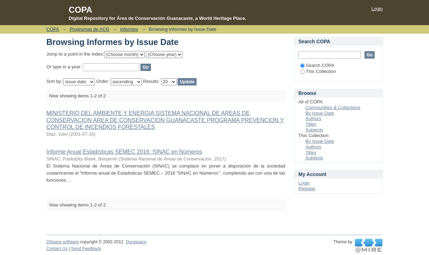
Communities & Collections (332, 107)
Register (306, 188)
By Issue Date (319, 113)
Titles (310, 124)
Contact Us (57, 248)
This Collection (318, 71)
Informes (129, 29)
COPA (52, 29)
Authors (313, 118)
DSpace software (62, 241)
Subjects (314, 129)
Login (377, 8)
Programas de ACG (89, 29)
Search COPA (317, 65)
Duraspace (136, 241)
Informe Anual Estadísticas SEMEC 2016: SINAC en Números (124, 152)
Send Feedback (86, 248)
